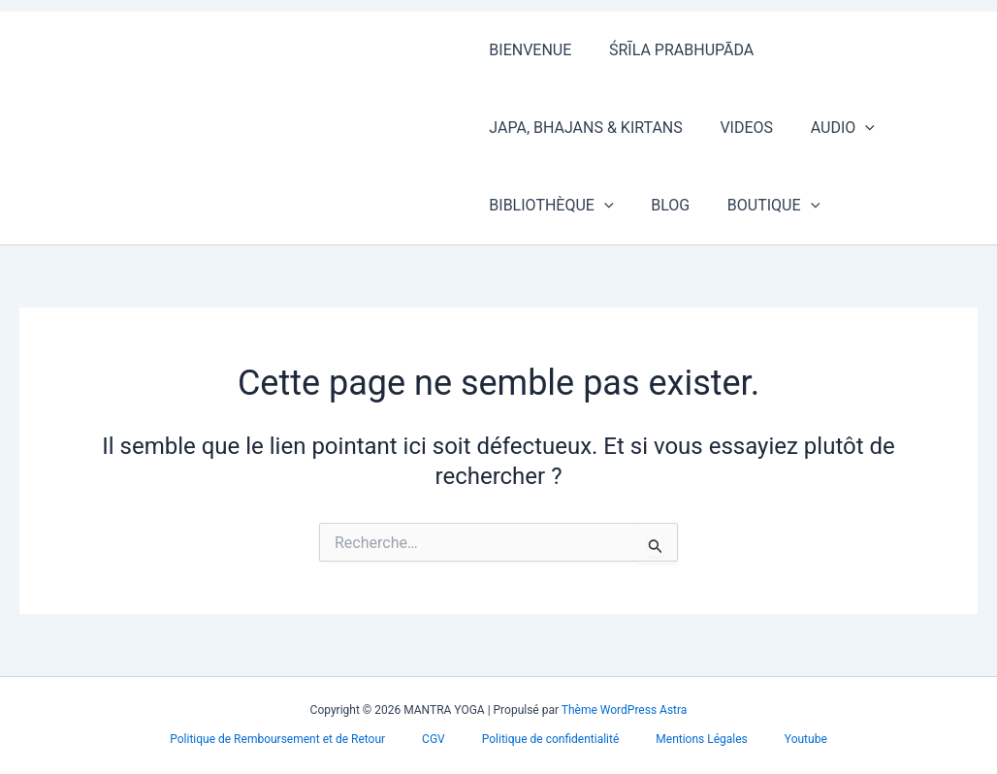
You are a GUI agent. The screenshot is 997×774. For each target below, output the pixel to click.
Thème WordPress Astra (625, 710)
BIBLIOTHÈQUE (548, 205)
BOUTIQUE (757, 205)
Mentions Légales (688, 739)
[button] (849, 128)
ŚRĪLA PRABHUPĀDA (671, 50)
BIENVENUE (527, 50)
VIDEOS (736, 127)
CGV (447, 739)
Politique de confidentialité (551, 739)
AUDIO (826, 128)
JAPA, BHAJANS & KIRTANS (582, 127)
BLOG (660, 205)
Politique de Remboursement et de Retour (304, 739)
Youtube (778, 739)
